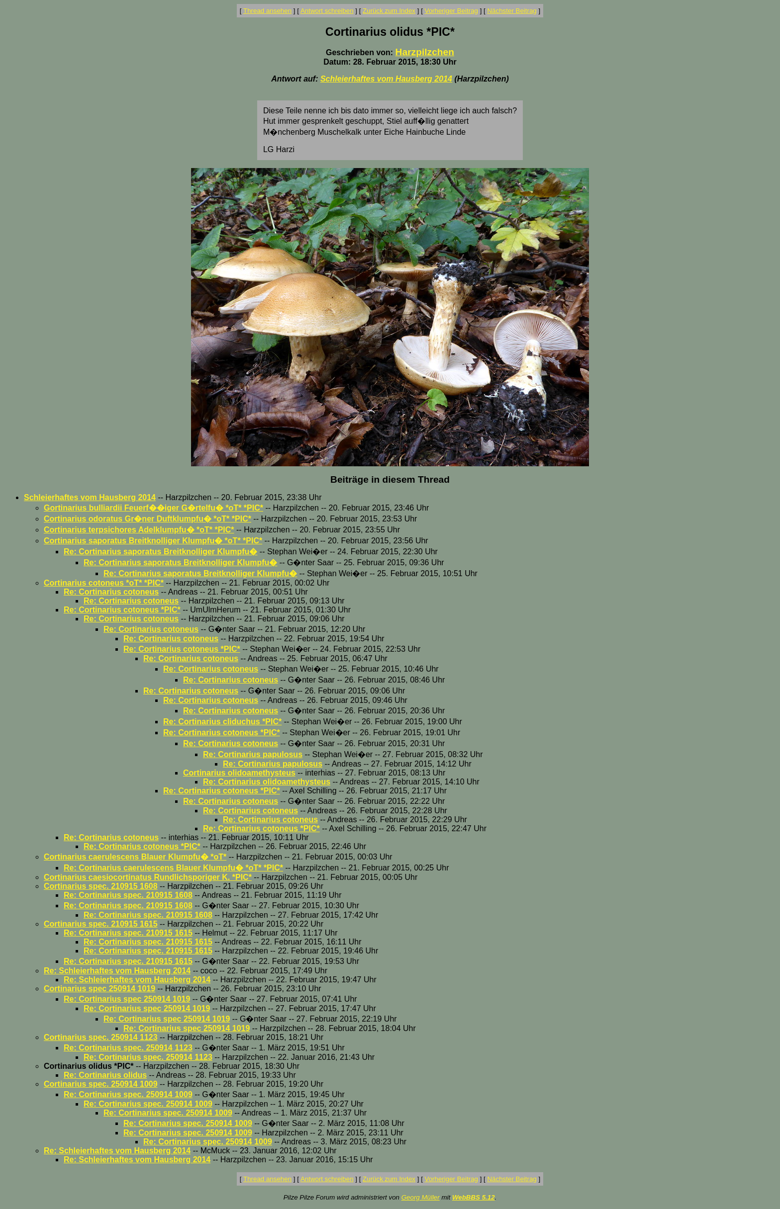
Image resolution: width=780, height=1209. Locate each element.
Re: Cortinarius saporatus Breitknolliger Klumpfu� (160, 551)
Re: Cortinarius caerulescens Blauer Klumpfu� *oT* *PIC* (173, 868)
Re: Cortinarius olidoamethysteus (266, 781)
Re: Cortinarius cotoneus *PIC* (122, 609)
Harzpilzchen (424, 52)
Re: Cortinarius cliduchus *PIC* (222, 721)
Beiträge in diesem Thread (390, 479)
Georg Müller (420, 1197)
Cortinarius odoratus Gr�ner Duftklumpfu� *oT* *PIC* (147, 519)
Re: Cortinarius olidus (105, 1075)
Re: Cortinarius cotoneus (111, 592)
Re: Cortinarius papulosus (252, 754)
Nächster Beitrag (511, 10)
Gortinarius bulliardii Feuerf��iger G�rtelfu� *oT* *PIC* (153, 508)
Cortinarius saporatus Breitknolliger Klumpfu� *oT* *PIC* (153, 540)
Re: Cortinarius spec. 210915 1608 (128, 895)
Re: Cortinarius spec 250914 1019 (127, 999)
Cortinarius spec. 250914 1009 (101, 1084)
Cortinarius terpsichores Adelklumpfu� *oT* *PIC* (139, 529)
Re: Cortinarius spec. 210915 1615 (128, 933)
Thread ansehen (267, 10)
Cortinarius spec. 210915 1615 (101, 924)
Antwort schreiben (327, 10)
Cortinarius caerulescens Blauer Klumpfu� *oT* (135, 857)
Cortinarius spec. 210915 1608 (101, 886)
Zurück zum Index (389, 10)
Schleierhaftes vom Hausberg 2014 (386, 79)
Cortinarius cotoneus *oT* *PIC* (104, 583)
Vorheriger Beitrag (451, 10)
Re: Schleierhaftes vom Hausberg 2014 (117, 970)
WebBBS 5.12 (473, 1197)
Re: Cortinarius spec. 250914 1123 (128, 1047)
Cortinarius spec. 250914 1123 (101, 1037)
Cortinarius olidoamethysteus (239, 773)
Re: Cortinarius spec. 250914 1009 (128, 1094)
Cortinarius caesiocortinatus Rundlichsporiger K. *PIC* (148, 877)
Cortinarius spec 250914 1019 (99, 988)
